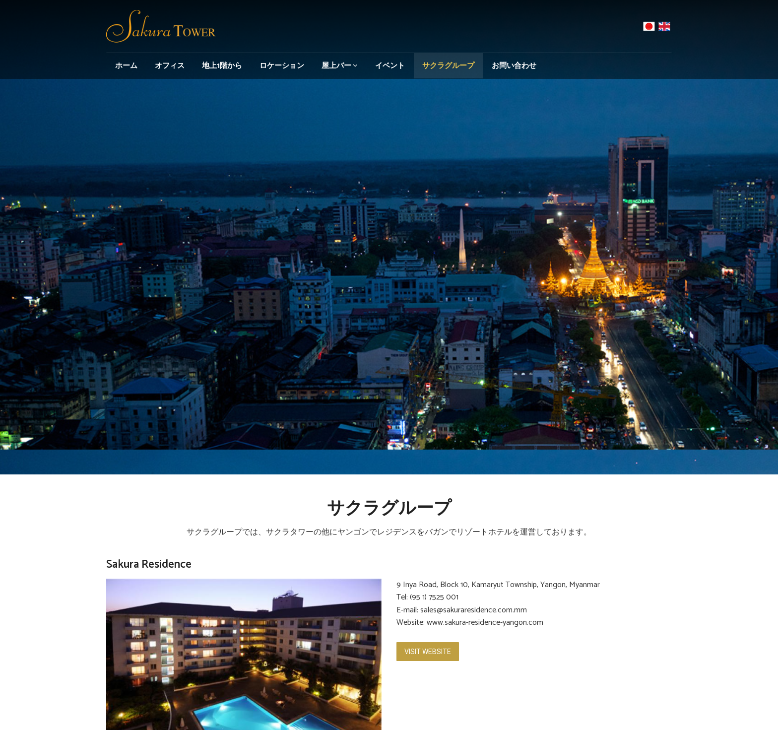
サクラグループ (448, 66)
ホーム (126, 66)
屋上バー (340, 66)
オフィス (170, 66)
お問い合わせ (514, 66)
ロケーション (281, 66)
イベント (390, 66)
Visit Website (427, 652)
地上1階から (222, 66)
